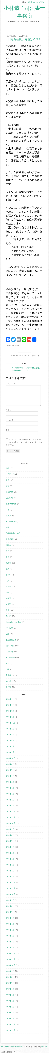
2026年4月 (10, 699)
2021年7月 (10, 912)
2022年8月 (10, 835)
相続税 (8, 563)
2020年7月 (10, 983)
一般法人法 (10, 474)
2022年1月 (10, 876)
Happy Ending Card (13, 622)
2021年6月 (10, 918)
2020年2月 (10, 1012)
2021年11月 (10, 888)
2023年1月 (10, 805)
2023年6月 (10, 776)
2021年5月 (10, 923)
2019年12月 (10, 1024)
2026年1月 (10, 705)
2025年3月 (10, 716)
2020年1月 (10, 1018)
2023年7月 (10, 770)
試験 (7, 527)
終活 (7, 551)
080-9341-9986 (36, 1)
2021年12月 (10, 882)
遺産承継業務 (11, 503)
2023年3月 (10, 793)
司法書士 (9, 675)
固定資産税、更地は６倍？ (24, 39)
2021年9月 (10, 900)
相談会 (8, 545)
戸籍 (7, 509)
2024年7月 (10, 728)
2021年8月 (10, 906)
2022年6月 (10, 847)
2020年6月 (10, 989)
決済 (7, 480)
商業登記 (9, 651)
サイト (8, 429)
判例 (7, 592)
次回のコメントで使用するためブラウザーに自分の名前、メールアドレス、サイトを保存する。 (24, 442)
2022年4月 (10, 858)
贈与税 (8, 574)
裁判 (7, 663)
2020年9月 (10, 971)
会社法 (8, 616)
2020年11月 (10, 959)
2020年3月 (10, 1006)
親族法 (8, 515)
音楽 (7, 568)
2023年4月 (10, 787)
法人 (7, 580)
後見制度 (9, 492)
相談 (7, 468)
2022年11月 (10, 817)
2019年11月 (10, 1030)
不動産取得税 (11, 521)
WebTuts (44, 1047)
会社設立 (9, 628)
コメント (10, 383)
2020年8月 (10, 977)
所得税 (8, 586)
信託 (7, 634)
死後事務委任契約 (13, 533)
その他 (8, 681)
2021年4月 (10, 929)
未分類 (8, 687)
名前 (8, 410)
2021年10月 (10, 894)
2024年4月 (10, 740)
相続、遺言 (10, 645)
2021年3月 (10, 935)
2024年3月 (10, 746)
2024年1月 (10, 752)
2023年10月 (10, 758)
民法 (7, 610)
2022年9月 (10, 829)
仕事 (7, 669)
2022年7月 (10, 841)
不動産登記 (10, 657)
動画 (7, 557)
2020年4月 (10, 1000)
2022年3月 (10, 864)
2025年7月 (10, 711)
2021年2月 (10, 941)
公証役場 (9, 497)
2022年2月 (10, 870)
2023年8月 (10, 764)
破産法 (8, 604)
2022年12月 (10, 811)
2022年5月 (10, 852)
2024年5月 (10, 734)
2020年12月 (10, 953)
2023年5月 (10, 782)
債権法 (8, 598)
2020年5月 (10, 994)
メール (9, 420)
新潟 (7, 486)
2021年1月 (10, 947)
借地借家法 (10, 539)
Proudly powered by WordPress (11, 1047)
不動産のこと (34, 356)
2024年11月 (10, 722)
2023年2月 (10, 799)
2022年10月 (10, 823)
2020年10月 (10, 965)
